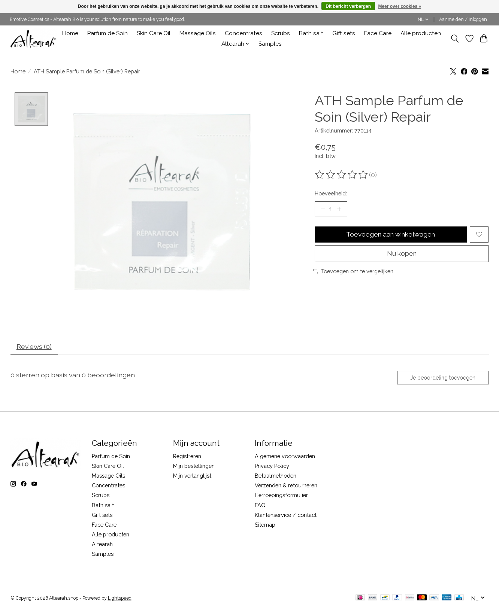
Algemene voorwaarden (285, 457)
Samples (270, 43)
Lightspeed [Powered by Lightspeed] (119, 599)
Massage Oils (197, 33)
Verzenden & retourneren (286, 486)
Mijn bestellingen (194, 466)
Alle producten (420, 33)
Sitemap (265, 525)
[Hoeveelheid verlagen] (323, 209)
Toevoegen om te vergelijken (353, 272)
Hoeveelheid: (331, 193)
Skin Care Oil (153, 33)
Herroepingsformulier (281, 496)
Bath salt (311, 33)
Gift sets (343, 33)
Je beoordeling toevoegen (442, 378)
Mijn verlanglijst (192, 476)
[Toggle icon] (455, 38)
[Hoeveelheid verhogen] (339, 209)
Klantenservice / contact (286, 515)
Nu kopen (401, 254)
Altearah (102, 545)
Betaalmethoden (275, 476)
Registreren (187, 457)
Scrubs (280, 33)
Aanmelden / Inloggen (463, 19)
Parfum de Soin (107, 33)
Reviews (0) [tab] (34, 347)
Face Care (377, 33)
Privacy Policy (272, 466)
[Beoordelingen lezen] (342, 175)
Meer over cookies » (399, 6)
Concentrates (243, 33)
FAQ (260, 506)
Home (70, 33)
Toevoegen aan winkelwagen (390, 235)
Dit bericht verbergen (348, 6)
